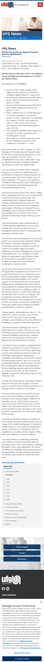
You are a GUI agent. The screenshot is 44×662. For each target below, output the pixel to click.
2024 (8, 486)
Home (4, 38)
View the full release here (13, 462)
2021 (8, 496)
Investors (22, 559)
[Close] (41, 604)
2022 (8, 493)
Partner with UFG (11, 514)
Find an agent (22, 547)
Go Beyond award (11, 507)
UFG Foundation (11, 521)
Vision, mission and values (14, 511)
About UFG (13, 38)
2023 (8, 489)
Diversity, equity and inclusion (16, 517)
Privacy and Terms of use (31, 650)
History (7, 524)
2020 (8, 499)
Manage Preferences (22, 655)
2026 (8, 479)
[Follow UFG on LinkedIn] (8, 588)
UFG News (9, 475)
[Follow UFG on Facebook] (4, 588)
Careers (22, 553)
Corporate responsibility (14, 504)
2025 (8, 482)
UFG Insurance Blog (12, 471)
